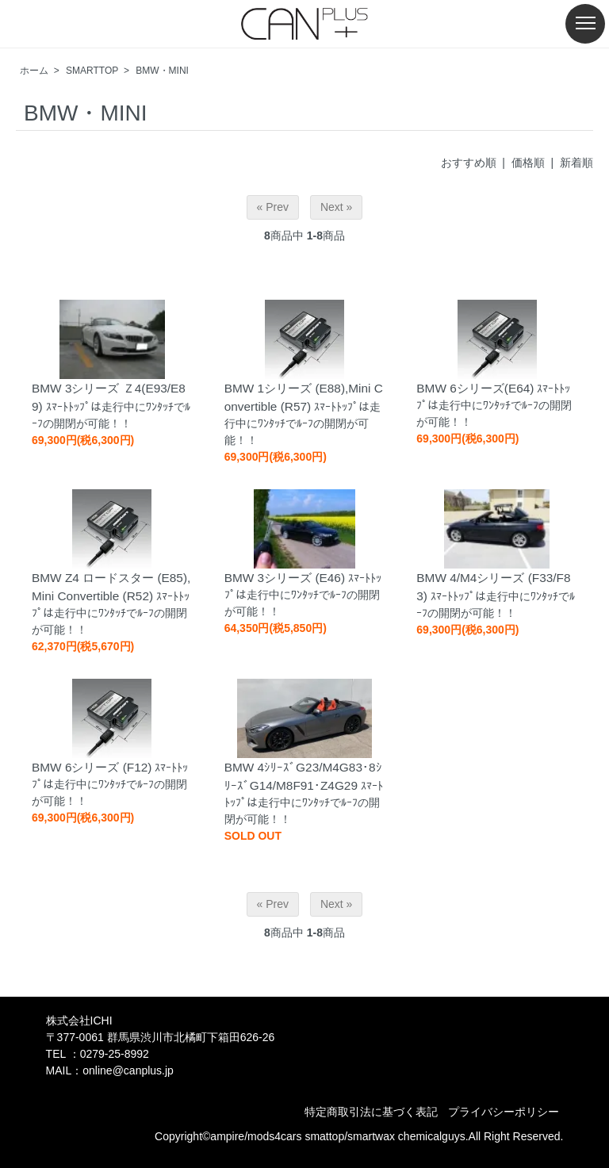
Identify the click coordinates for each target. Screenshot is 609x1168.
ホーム (34, 70)
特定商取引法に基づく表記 (371, 1111)
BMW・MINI (162, 70)
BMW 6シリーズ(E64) (475, 388)
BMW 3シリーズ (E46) (284, 577)
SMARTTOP (92, 70)
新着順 (576, 162)
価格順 (528, 162)
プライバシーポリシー (503, 1111)
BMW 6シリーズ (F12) (92, 767)
